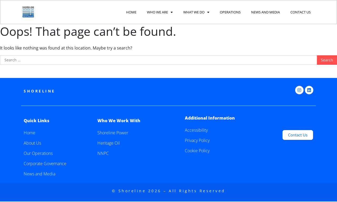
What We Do (196, 12)
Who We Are (160, 12)
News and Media (265, 12)
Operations (230, 12)
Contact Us (300, 12)
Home (131, 12)
